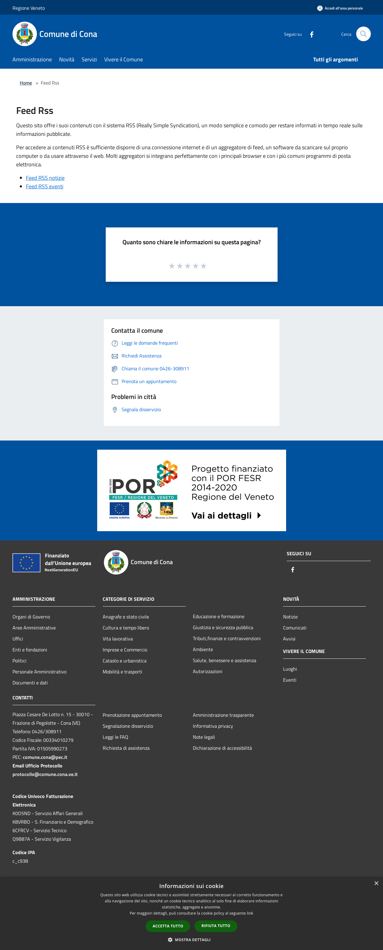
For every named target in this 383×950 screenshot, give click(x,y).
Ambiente (203, 649)
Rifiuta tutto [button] (215, 925)
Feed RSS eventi (44, 186)
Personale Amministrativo (39, 671)
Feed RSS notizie (45, 178)
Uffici (17, 638)
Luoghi (290, 669)
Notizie (290, 616)
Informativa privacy (213, 726)
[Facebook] (309, 34)
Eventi (289, 679)
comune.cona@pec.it (45, 757)
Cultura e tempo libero (126, 627)
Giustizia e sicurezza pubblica (223, 627)
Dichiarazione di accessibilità (222, 748)
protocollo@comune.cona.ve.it (45, 774)
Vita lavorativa (118, 638)
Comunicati (295, 627)
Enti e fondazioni (29, 649)
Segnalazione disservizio (128, 726)
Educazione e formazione (218, 616)
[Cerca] (363, 34)
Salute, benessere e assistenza (224, 660)
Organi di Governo (31, 616)
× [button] (376, 883)
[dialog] (191, 913)
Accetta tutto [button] (168, 926)
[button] (191, 940)
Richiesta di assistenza (126, 748)
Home (26, 82)
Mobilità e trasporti (122, 671)
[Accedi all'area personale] (340, 8)
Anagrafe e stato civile (126, 616)
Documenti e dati (30, 682)
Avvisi (289, 638)
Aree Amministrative (34, 627)
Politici (19, 660)
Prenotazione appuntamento (132, 715)
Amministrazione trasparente (223, 715)
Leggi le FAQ (115, 737)
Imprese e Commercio (125, 649)
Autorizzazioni (207, 671)
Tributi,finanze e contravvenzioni (227, 638)
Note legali (204, 737)
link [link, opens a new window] (250, 913)
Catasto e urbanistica (125, 660)
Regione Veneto (28, 8)
